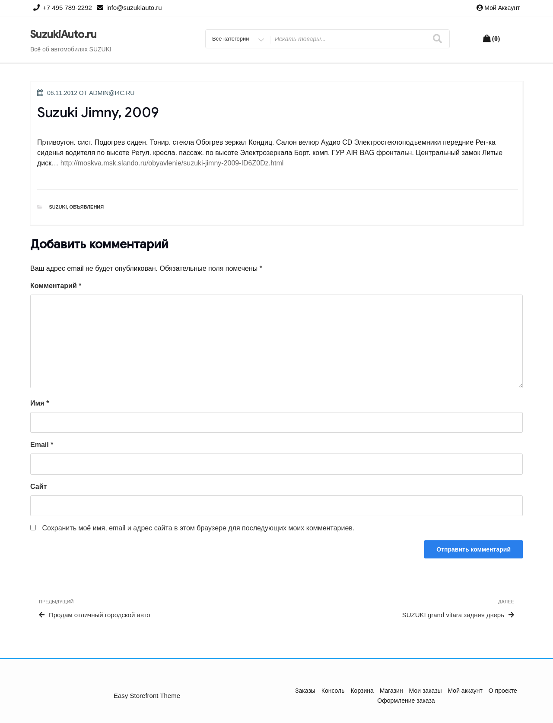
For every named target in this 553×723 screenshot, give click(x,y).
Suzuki (58, 206)
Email (41, 444)
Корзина (361, 690)
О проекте (503, 690)
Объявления (87, 206)
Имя (39, 403)
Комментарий (55, 285)
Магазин (391, 690)
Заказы (305, 690)
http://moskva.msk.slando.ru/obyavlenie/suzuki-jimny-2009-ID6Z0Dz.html (172, 163)
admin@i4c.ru (111, 92)
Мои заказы (425, 690)
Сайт (38, 486)
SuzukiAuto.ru (63, 34)
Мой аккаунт (502, 7)
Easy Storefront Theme (147, 695)
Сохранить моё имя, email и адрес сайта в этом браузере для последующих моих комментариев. (198, 528)
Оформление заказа (406, 700)
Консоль (333, 690)
